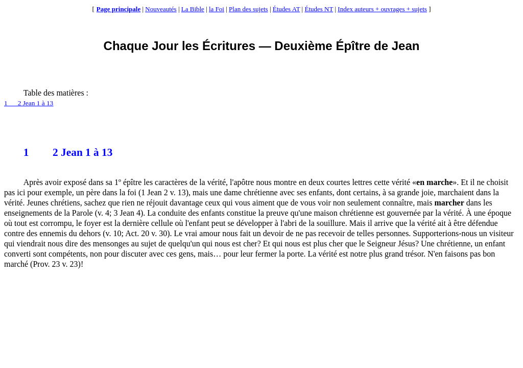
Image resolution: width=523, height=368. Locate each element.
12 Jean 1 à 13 (28, 103)
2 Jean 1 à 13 (68, 152)
